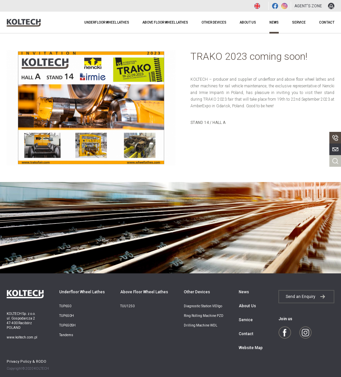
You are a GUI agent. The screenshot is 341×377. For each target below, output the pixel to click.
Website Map (251, 348)
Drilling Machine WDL (200, 325)
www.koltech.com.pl (22, 337)
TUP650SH (67, 325)
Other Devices (213, 22)
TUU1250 (127, 306)
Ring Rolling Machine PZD (203, 316)
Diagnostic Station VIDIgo (203, 306)
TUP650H (66, 316)
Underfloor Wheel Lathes (106, 22)
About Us (248, 22)
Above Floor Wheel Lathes (165, 22)
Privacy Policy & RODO (26, 362)
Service (299, 22)
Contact (326, 22)
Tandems (66, 335)
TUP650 (65, 306)
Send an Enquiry (300, 296)
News (274, 22)
